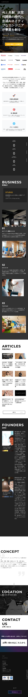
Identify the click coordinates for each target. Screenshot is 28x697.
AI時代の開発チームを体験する (14, 44)
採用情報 (4, 668)
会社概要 (4, 663)
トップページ (5, 657)
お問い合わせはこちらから (14, 643)
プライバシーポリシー (7, 671)
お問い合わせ (5, 664)
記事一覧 (14, 412)
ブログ (4, 666)
